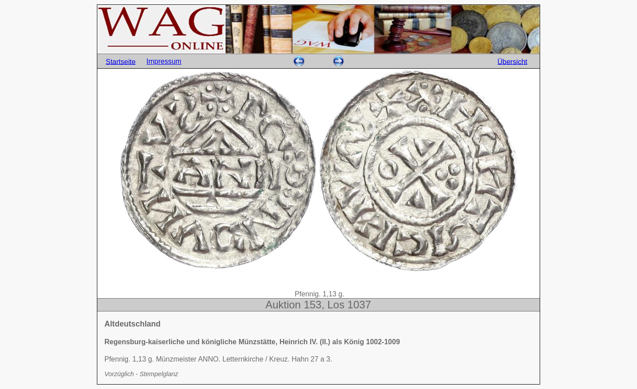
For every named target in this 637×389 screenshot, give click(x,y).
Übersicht (512, 61)
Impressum (163, 61)
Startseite (121, 61)
